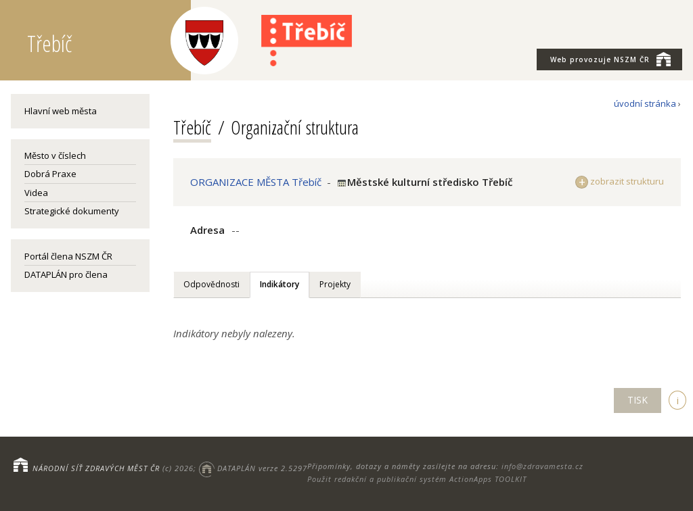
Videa (36, 193)
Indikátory (279, 284)
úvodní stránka (645, 103)
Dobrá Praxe (50, 174)
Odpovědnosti (211, 284)
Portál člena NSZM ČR (68, 256)
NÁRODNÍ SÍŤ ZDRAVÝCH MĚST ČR (96, 468)
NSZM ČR (610, 58)
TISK (637, 399)
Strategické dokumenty (71, 211)
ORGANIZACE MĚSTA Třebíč (255, 182)
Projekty (335, 284)
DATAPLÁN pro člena (66, 274)
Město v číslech (55, 155)
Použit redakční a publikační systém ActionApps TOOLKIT (417, 479)
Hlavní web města (60, 111)
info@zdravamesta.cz (542, 466)
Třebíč (192, 127)
